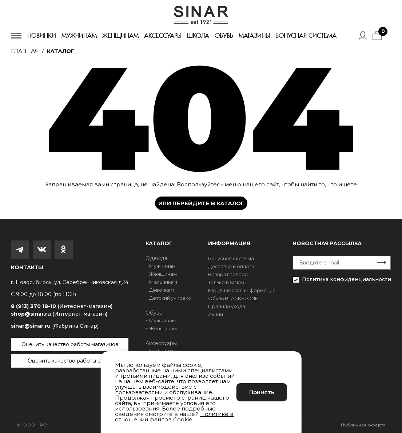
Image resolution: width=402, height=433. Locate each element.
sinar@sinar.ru (55, 326)
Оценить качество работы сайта (70, 360)
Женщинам (120, 36)
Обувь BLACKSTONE (233, 298)
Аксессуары (163, 36)
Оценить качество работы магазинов (69, 344)
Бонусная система (306, 36)
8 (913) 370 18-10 (61, 306)
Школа (198, 36)
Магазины (254, 36)
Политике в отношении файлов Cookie (174, 416)
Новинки (41, 36)
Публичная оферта (363, 425)
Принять (261, 392)
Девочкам (161, 290)
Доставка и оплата (231, 266)
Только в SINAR (226, 282)
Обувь (224, 36)
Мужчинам (79, 36)
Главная (25, 51)
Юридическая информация (241, 290)
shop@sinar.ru (59, 314)
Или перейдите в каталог (201, 203)
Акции (215, 314)
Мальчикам (163, 282)
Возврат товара (228, 274)
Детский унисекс (170, 298)
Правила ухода (226, 306)
